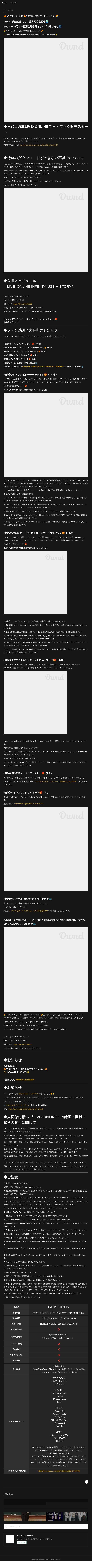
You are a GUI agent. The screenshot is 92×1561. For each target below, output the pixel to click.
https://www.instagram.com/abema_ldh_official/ (26, 1109)
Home (4, 3)
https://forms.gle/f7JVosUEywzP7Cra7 (29, 804)
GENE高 (13, 3)
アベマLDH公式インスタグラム (46, 781)
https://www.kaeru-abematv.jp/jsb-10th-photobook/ (39, 145)
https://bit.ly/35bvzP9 (24, 1080)
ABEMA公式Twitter (41, 911)
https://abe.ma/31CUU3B (23, 304)
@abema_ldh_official (68, 781)
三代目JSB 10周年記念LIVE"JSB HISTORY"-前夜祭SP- (43, 367)
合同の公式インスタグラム (29, 1094)
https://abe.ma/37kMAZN (23, 1044)
